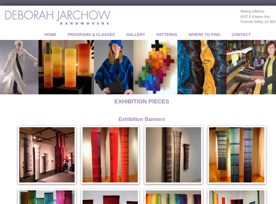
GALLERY (135, 34)
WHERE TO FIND (204, 34)
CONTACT (241, 34)
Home (50, 34)
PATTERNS (166, 34)
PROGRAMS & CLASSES (91, 34)
